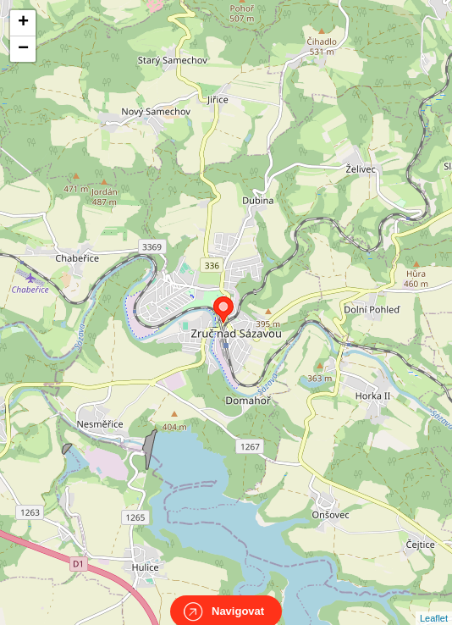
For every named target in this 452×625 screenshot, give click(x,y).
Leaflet (434, 603)
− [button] (23, 49)
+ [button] (23, 23)
